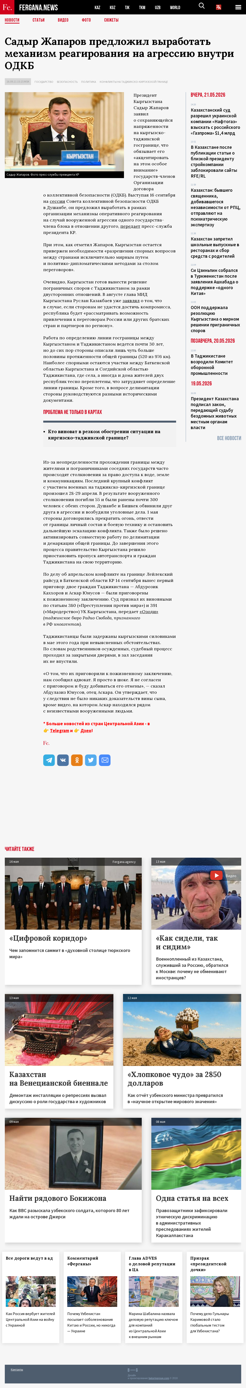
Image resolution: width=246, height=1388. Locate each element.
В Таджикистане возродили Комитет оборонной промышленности (212, 364)
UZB (161, 7)
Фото (88, 20)
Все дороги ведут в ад (27, 1261)
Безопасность (67, 82)
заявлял (131, 300)
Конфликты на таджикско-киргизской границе (134, 82)
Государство (44, 82)
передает (130, 226)
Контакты (17, 1374)
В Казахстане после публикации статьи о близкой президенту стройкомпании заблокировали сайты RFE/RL (214, 161)
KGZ (114, 7)
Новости (12, 20)
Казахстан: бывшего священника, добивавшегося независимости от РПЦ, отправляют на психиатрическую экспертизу (215, 207)
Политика (88, 82)
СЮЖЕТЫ (114, 20)
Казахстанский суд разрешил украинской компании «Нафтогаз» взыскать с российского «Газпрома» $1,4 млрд (215, 121)
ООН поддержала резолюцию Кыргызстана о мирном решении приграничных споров (215, 319)
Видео (65, 20)
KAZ (98, 7)
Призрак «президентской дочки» (211, 1264)
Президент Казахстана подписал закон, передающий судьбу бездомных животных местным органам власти (215, 413)
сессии (57, 201)
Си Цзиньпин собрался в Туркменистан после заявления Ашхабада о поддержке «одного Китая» (214, 281)
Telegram (59, 731)
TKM (144, 7)
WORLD (179, 7)
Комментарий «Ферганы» (85, 1261)
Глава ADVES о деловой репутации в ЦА (148, 1264)
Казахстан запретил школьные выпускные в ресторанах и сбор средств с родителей (215, 247)
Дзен (85, 731)
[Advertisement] (123, 810)
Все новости (229, 438)
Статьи (39, 20)
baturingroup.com (158, 1383)
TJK (129, 7)
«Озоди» (149, 612)
